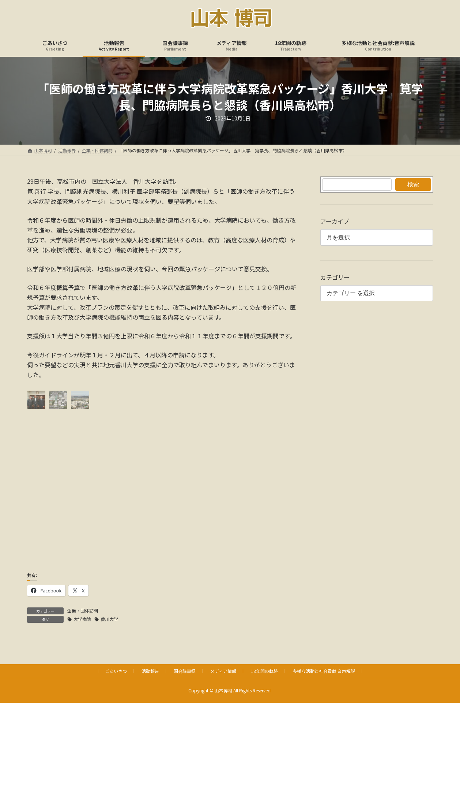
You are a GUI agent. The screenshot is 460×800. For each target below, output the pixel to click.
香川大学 (109, 619)
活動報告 (150, 671)
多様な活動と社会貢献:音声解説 (324, 671)
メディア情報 (223, 671)
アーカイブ (334, 221)
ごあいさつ (116, 671)
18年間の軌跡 (264, 671)
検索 (413, 184)
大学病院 (82, 619)
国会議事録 (185, 671)
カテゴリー (335, 277)
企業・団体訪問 (82, 610)
